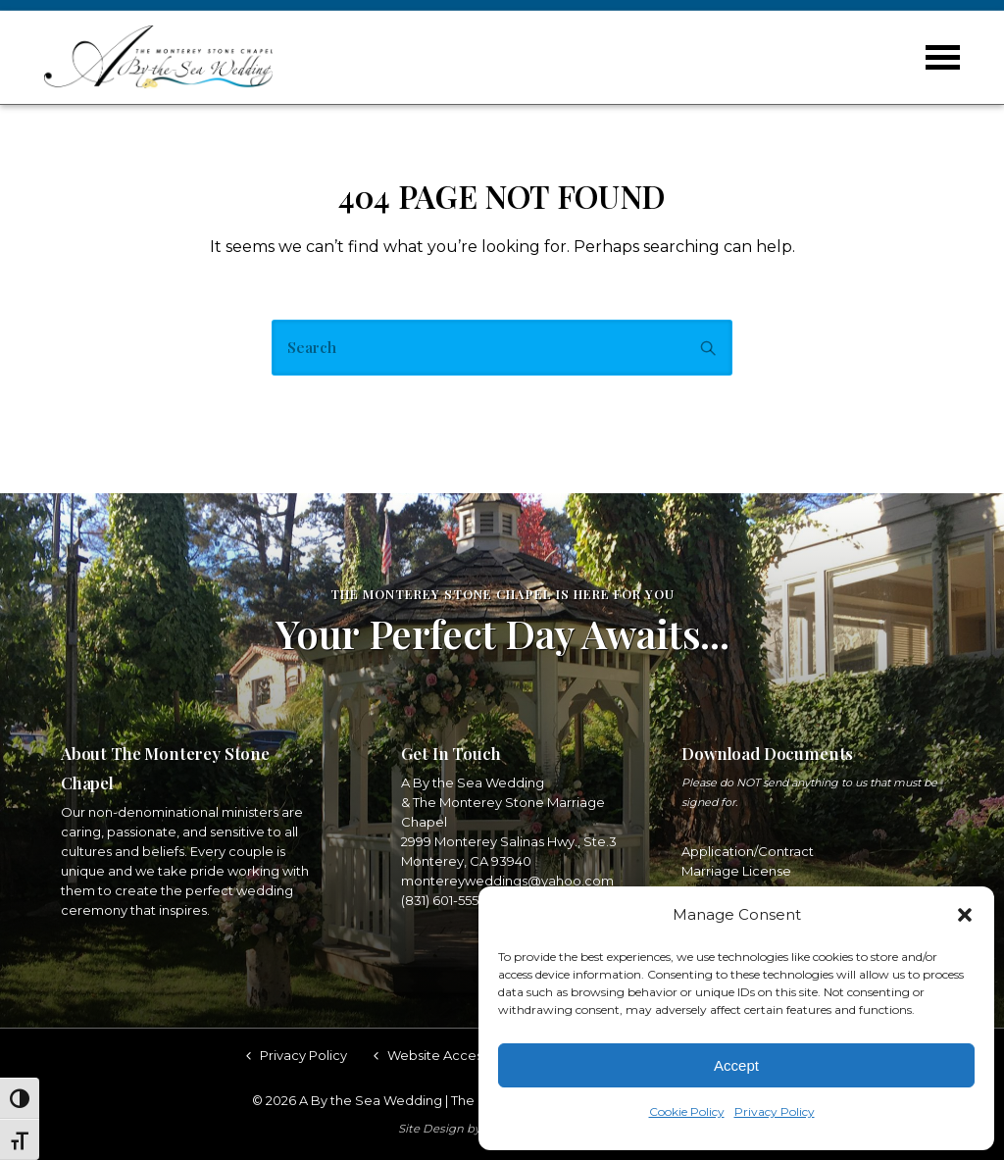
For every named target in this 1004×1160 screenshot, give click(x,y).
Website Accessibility (454, 1053)
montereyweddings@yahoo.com (507, 878)
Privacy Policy (774, 1111)
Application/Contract (747, 849)
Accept (736, 1065)
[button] (965, 915)
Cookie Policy (687, 1111)
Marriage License (736, 869)
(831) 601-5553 (443, 898)
